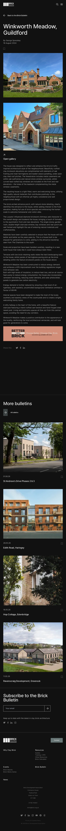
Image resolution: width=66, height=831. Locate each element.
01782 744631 (33, 803)
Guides (37, 753)
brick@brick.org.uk (33, 807)
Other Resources (41, 757)
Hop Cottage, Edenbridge (16, 614)
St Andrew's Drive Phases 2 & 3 (19, 481)
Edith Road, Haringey (13, 547)
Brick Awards (8, 770)
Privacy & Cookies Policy (33, 820)
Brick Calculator (40, 759)
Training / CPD (40, 755)
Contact (56, 740)
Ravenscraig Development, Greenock (21, 681)
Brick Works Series (9, 772)
